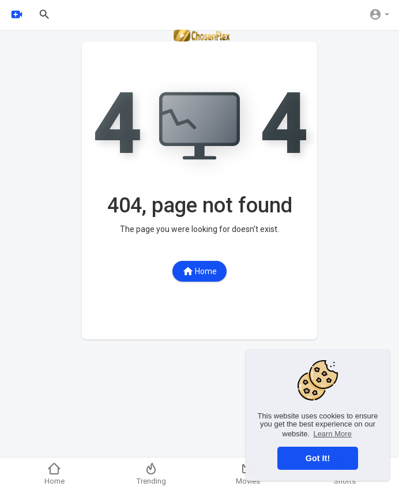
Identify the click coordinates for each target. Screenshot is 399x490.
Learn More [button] (332, 433)
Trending (151, 473)
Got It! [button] (318, 458)
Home (199, 271)
